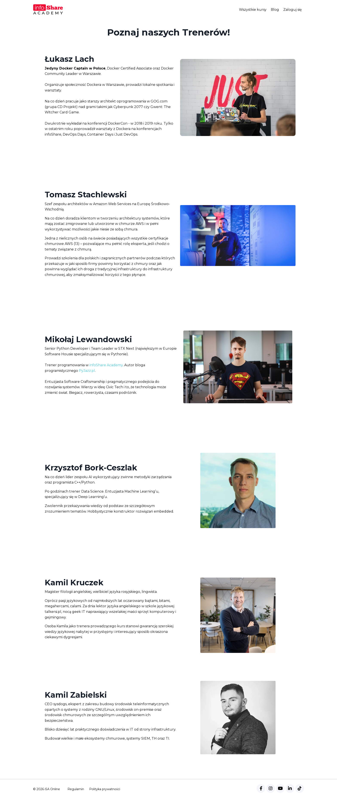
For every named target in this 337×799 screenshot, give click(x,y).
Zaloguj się (292, 10)
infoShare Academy (106, 365)
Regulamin (75, 789)
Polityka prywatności (104, 789)
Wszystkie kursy (253, 10)
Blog (275, 10)
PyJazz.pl (87, 371)
